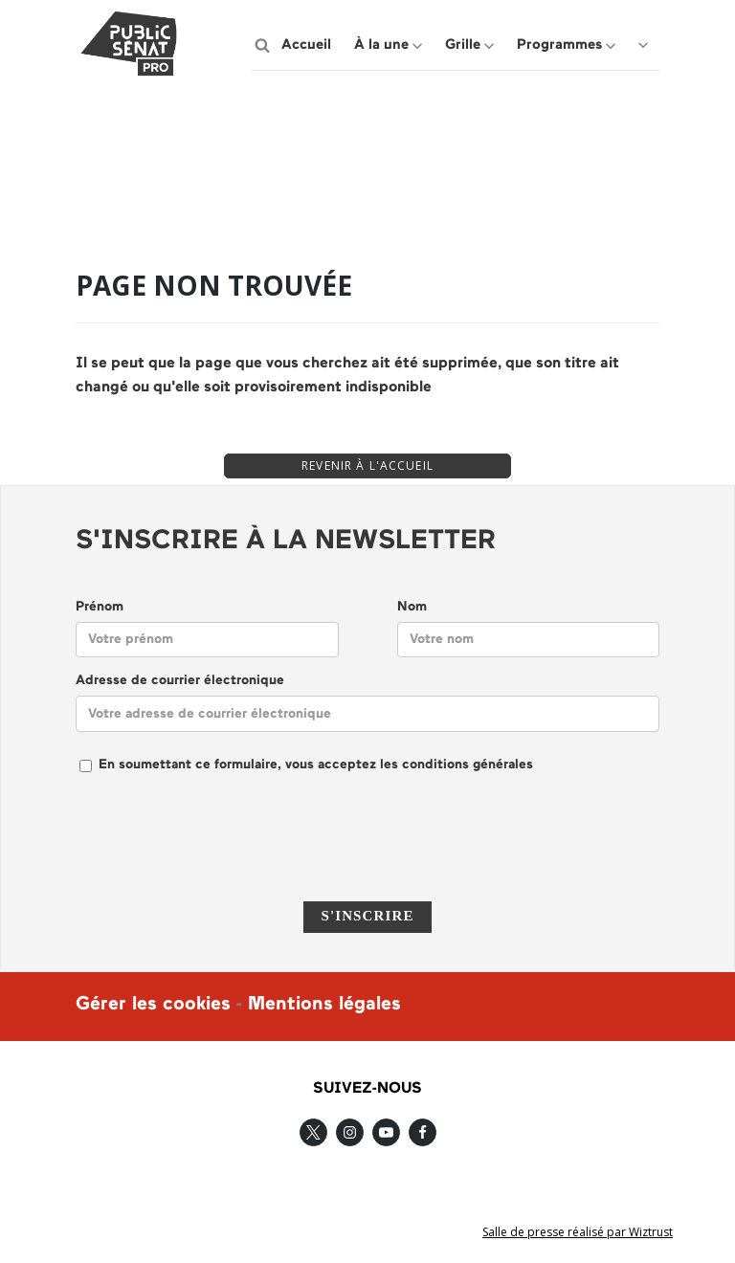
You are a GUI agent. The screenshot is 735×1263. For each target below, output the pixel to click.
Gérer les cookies (153, 1004)
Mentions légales (324, 1004)
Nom (412, 607)
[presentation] (367, 849)
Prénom (99, 607)
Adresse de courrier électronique (180, 681)
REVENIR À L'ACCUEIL (367, 465)
